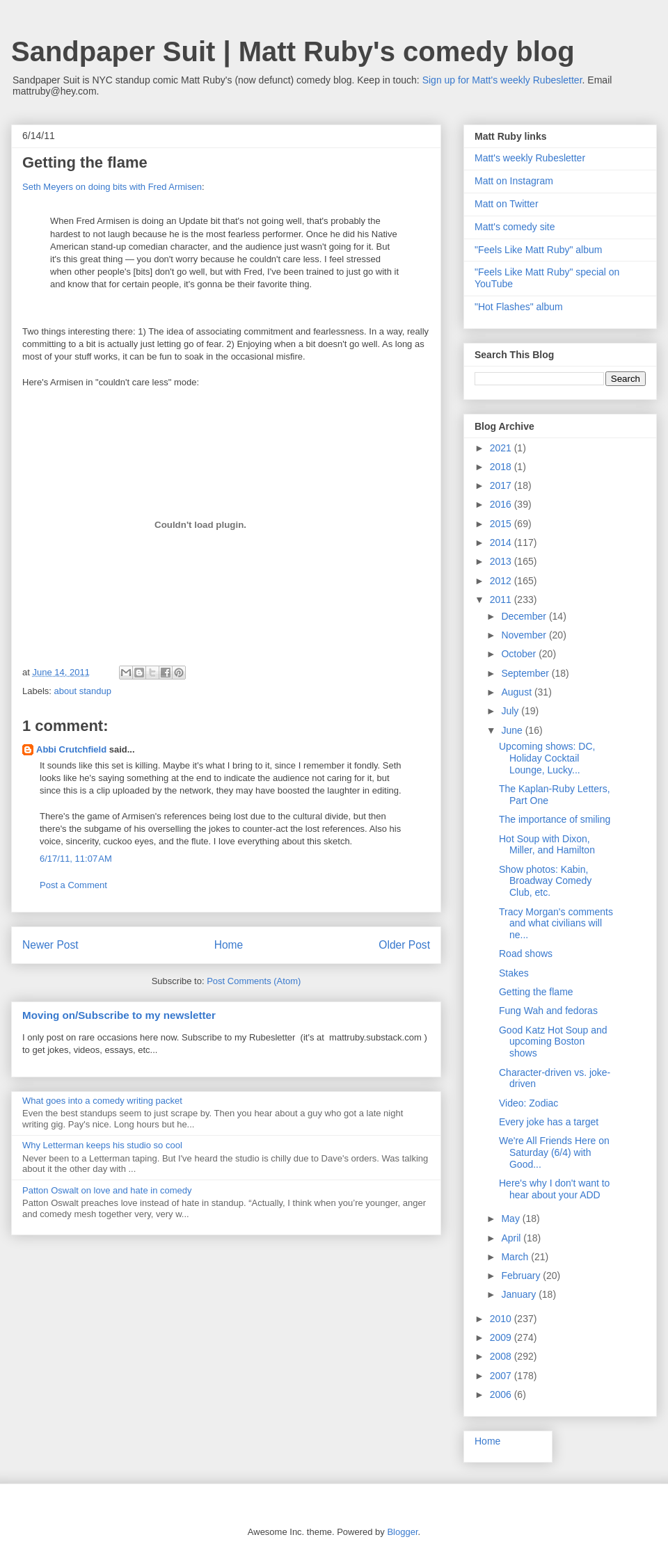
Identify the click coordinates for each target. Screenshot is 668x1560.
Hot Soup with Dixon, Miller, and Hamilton (547, 844)
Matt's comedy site (515, 226)
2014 (502, 542)
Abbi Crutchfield (71, 749)
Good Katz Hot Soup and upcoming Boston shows (553, 1041)
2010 (502, 1318)
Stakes (514, 973)
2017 (502, 485)
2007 (502, 1375)
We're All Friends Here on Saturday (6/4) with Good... (554, 1152)
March (516, 1256)
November (524, 635)
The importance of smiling (554, 819)
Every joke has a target (548, 1121)
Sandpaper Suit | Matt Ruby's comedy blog (293, 51)
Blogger (402, 1532)
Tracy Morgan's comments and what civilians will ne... (556, 923)
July (511, 710)
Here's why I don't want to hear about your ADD (554, 1188)
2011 (502, 599)
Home (229, 945)
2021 (502, 447)
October (520, 653)
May (511, 1218)
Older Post (404, 945)
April (512, 1238)
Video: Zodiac (528, 1103)
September (526, 673)
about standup (82, 691)
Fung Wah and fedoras (548, 1010)
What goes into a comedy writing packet (102, 1100)
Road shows (525, 953)
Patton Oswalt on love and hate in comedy (107, 1190)
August (517, 692)
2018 (502, 466)
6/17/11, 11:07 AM (76, 858)
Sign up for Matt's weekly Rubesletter (502, 80)
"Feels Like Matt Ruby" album (538, 249)
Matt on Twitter (507, 203)
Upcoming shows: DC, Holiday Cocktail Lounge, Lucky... (547, 758)
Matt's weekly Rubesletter (530, 157)
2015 (502, 523)
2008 (502, 1356)
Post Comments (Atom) (254, 981)
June (513, 730)
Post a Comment (73, 885)
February (522, 1275)
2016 (502, 504)
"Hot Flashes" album (519, 306)
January (520, 1294)
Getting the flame (536, 991)
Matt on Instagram (514, 180)
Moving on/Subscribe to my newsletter (119, 1015)
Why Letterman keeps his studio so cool (102, 1145)
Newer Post (50, 945)
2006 (502, 1394)
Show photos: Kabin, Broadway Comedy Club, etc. (545, 881)
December (524, 616)
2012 (502, 580)
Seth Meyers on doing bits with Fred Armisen (112, 187)
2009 (502, 1337)
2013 (502, 561)
